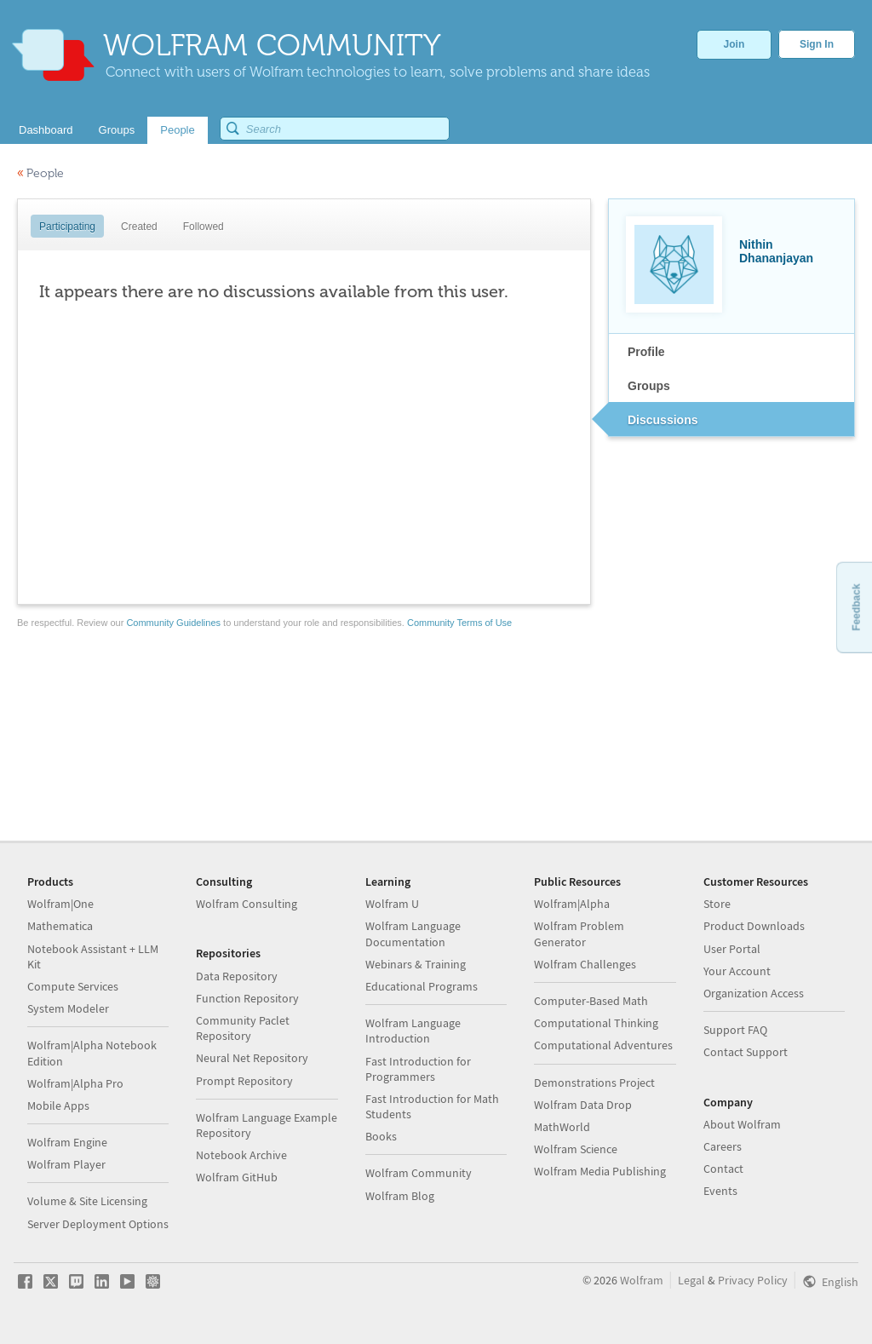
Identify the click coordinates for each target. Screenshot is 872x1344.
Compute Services (72, 986)
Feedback (856, 606)
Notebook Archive (241, 1155)
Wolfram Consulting (246, 903)
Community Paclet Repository (243, 1028)
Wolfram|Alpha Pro (75, 1083)
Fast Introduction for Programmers (418, 1069)
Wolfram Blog (399, 1195)
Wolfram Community (418, 1172)
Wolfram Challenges (585, 964)
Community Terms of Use (459, 622)
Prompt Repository (244, 1080)
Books (381, 1136)
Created (139, 227)
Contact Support (745, 1052)
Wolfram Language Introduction (413, 1030)
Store (717, 903)
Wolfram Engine (67, 1142)
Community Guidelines (173, 622)
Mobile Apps (58, 1105)
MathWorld (562, 1126)
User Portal (731, 948)
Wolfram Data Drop (583, 1104)
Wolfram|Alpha (572, 903)
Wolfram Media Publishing (600, 1171)
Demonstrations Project (594, 1082)
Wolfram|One (60, 903)
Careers (722, 1146)
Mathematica (60, 925)
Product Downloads (754, 925)
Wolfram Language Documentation (413, 933)
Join (734, 44)
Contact (723, 1168)
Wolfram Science (575, 1149)
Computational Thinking (596, 1023)
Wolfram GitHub (237, 1177)
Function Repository (247, 998)
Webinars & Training (415, 964)
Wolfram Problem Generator (579, 933)
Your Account (737, 971)
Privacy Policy (753, 1280)
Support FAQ (735, 1029)
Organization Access (753, 993)
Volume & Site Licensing (87, 1201)
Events (720, 1190)
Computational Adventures (603, 1045)
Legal (691, 1280)
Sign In (817, 44)
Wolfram (641, 1280)
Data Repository (237, 976)
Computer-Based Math (591, 1000)
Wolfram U (392, 903)
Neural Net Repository (252, 1057)
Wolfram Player (66, 1164)
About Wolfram (742, 1124)
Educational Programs (421, 986)
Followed (203, 227)
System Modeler (68, 1008)
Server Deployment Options (98, 1224)
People (40, 173)
